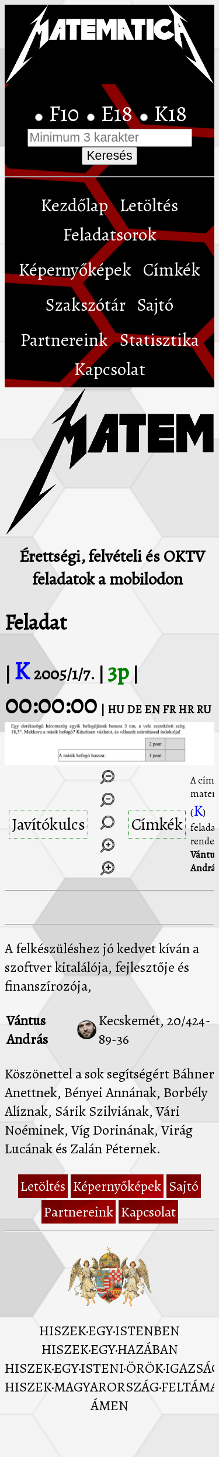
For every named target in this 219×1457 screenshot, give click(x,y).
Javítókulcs (48, 824)
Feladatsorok (110, 234)
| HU (112, 709)
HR (186, 709)
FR (169, 709)
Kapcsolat (109, 369)
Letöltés (149, 205)
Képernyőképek (75, 269)
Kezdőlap (74, 205)
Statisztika (159, 340)
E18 (119, 113)
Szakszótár (86, 305)
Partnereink (64, 340)
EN (152, 709)
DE (134, 709)
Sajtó (155, 305)
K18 (170, 113)
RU (203, 709)
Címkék (171, 269)
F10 (66, 113)
